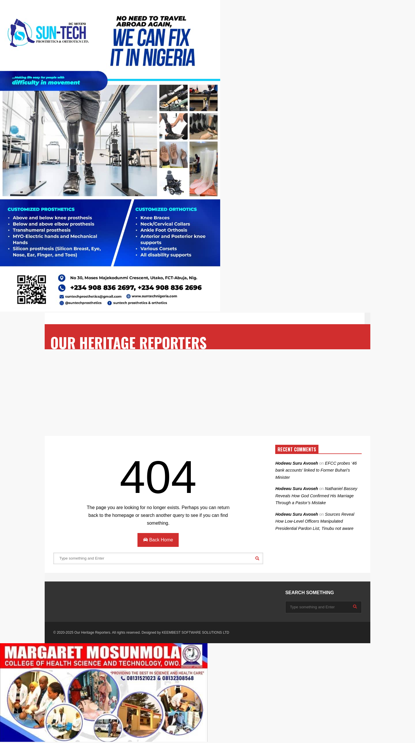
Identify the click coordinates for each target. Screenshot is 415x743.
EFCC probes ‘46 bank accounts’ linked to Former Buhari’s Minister (316, 470)
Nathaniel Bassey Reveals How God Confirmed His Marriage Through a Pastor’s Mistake (316, 495)
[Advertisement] (207, 392)
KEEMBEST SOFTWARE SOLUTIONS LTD (195, 633)
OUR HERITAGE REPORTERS (128, 342)
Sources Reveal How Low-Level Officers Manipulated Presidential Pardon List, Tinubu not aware (314, 521)
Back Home (158, 539)
